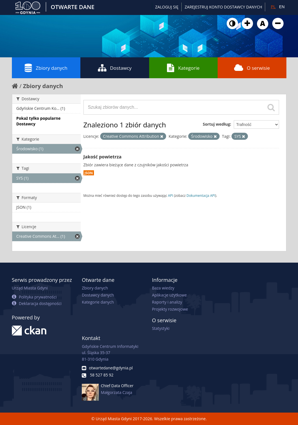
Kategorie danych (98, 302)
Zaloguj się (166, 7)
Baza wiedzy (163, 288)
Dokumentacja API (200, 195)
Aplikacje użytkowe (169, 295)
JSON (89, 173)
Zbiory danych (46, 68)
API (170, 195)
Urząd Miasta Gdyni (30, 288)
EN (281, 7)
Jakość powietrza (102, 157)
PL (273, 7)
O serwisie (252, 68)
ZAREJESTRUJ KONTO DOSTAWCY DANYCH (223, 7)
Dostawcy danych (98, 295)
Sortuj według (216, 124)
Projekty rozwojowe (170, 309)
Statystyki (161, 328)
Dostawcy (115, 68)
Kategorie (183, 68)
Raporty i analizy (167, 302)
